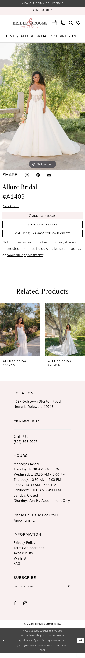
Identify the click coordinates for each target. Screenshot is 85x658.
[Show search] (71, 23)
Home (9, 36)
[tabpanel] (42, 106)
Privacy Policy (24, 546)
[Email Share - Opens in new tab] (49, 176)
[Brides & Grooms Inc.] (30, 23)
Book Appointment (43, 227)
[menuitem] (42, 11)
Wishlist (20, 562)
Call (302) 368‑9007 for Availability (42, 236)
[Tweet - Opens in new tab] (27, 175)
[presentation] (20, 332)
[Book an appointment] (54, 23)
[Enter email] (42, 590)
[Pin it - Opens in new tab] (38, 175)
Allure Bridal (34, 36)
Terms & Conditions (29, 552)
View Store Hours (28, 425)
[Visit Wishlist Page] (78, 23)
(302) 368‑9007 (25, 445)
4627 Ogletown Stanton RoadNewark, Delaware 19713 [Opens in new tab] (37, 408)
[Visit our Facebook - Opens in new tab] (15, 608)
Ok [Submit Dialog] (81, 645)
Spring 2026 (65, 36)
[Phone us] (63, 23)
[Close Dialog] (4, 645)
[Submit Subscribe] (68, 590)
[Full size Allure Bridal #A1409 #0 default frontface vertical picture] (42, 106)
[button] (7, 23)
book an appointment (25, 258)
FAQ (17, 567)
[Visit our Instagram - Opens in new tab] (25, 607)
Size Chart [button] (12, 207)
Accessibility (23, 557)
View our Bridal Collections (42, 3)
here (42, 654)
